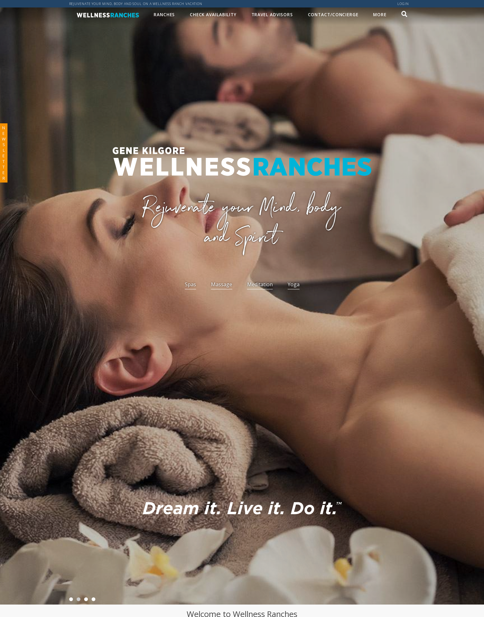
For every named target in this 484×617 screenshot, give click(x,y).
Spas (190, 284)
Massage (221, 284)
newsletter (4, 153)
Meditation (260, 284)
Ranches (164, 14)
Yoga (294, 284)
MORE (379, 14)
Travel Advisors (272, 14)
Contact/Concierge (333, 14)
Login (403, 4)
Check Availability (213, 14)
